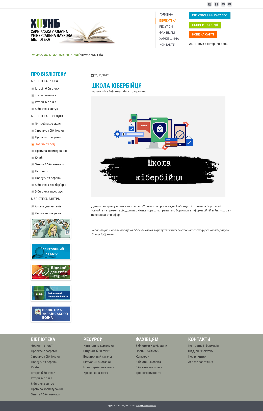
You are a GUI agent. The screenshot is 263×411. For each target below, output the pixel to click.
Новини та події (205, 25)
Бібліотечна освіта (148, 362)
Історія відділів (45, 102)
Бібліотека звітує (46, 108)
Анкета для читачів (48, 206)
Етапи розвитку (45, 95)
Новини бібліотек (147, 351)
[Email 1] (223, 4)
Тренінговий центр (148, 373)
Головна (166, 14)
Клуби (39, 157)
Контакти (167, 44)
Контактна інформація (203, 346)
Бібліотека (167, 20)
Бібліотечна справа (149, 367)
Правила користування (51, 151)
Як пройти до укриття (49, 123)
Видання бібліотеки (96, 351)
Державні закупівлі (48, 213)
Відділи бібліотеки (201, 351)
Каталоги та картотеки (98, 346)
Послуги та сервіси (48, 178)
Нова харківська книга (98, 367)
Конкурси (142, 356)
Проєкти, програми (48, 137)
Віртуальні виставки (97, 362)
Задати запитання (200, 362)
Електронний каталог (209, 15)
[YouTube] (229, 4)
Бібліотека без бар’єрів (50, 184)
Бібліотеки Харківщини (151, 346)
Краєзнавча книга (95, 373)
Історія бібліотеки (47, 88)
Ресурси (166, 26)
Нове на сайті (203, 34)
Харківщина (169, 38)
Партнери (41, 171)
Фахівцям (167, 32)
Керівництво (197, 356)
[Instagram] (209, 4)
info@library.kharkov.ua (146, 406)
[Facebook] (216, 4)
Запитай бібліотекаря (49, 164)
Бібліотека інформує (49, 191)
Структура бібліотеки (49, 130)
